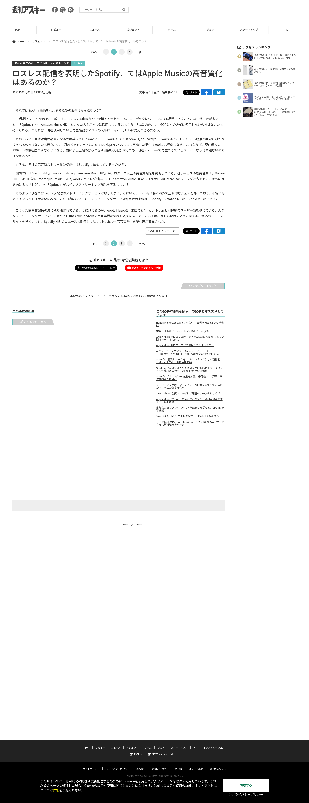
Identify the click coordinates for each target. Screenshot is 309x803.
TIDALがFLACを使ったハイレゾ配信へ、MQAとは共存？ (188, 393)
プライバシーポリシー (118, 765)
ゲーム (174, 29)
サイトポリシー (91, 765)
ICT (289, 29)
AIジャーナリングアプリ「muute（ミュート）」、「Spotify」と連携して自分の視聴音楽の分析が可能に (187, 352)
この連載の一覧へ (33, 322)
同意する (246, 785)
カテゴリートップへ (203, 286)
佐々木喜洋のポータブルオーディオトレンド (41, 63)
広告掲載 (177, 765)
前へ (94, 52)
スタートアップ (251, 29)
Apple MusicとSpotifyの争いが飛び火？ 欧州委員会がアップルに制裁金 (189, 400)
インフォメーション (213, 743)
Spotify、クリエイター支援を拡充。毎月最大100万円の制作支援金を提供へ (189, 378)
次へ (142, 52)
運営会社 (141, 765)
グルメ (212, 29)
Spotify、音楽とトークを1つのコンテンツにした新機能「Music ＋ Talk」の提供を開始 (188, 361)
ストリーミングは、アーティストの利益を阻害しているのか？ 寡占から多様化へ (189, 386)
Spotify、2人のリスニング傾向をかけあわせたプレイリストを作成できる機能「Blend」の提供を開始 (189, 369)
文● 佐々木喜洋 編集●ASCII (158, 92)
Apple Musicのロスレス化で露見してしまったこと (185, 345)
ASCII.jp (136, 750)
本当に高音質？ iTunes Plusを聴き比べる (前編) (183, 331)
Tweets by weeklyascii (133, 524)
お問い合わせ (159, 765)
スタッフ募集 (196, 765)
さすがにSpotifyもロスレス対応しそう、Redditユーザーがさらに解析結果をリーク (190, 423)
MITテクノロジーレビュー (163, 750)
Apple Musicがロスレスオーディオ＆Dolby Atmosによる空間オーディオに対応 (190, 338)
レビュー (58, 29)
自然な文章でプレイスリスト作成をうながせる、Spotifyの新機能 (190, 409)
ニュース (96, 29)
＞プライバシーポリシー (246, 794)
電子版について (217, 765)
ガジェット (135, 29)
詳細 (56, 790)
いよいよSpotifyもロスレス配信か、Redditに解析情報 (187, 416)
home (18, 41)
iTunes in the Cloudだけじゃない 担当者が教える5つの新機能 (190, 324)
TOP (19, 29)
